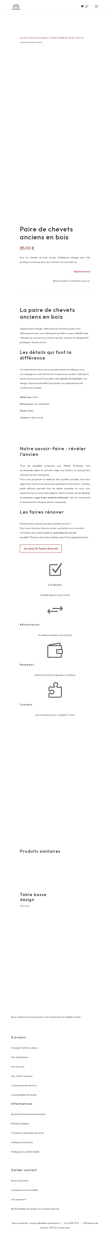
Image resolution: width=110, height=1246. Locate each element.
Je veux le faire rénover (40, 551)
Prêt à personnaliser (38, 37)
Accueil (23, 37)
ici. (88, 284)
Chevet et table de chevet (62, 37)
